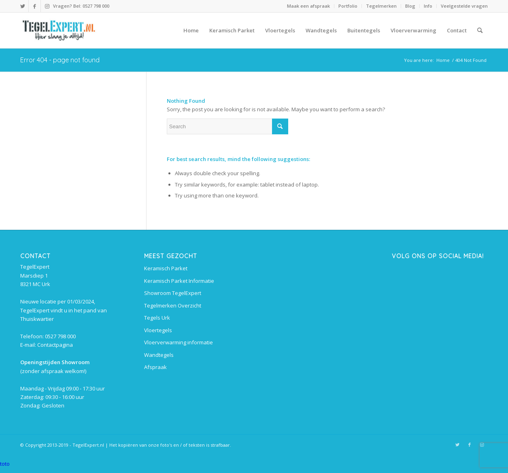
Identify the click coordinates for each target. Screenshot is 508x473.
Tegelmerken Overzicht (172, 305)
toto (5, 463)
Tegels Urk (157, 317)
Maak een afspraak (308, 6)
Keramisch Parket (165, 268)
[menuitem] (308, 6)
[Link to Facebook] (34, 6)
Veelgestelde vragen (464, 6)
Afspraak (155, 367)
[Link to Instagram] (47, 6)
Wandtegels (159, 354)
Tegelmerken (381, 6)
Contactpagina (55, 344)
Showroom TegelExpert (172, 293)
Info (428, 6)
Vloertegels (158, 330)
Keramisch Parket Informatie (179, 280)
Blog (410, 6)
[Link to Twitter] (22, 6)
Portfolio (347, 6)
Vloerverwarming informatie (178, 342)
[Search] (480, 30)
